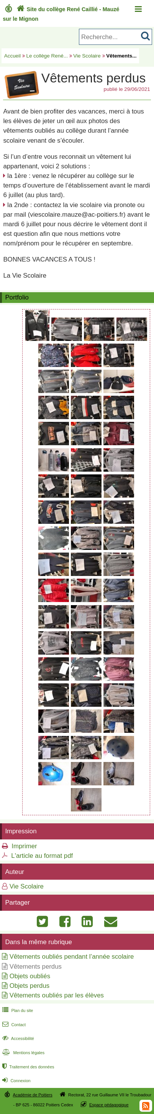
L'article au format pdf (42, 855)
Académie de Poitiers (32, 1095)
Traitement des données (27, 1067)
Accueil (12, 56)
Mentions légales (22, 1052)
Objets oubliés (30, 976)
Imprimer (24, 846)
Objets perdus (29, 985)
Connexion (15, 1080)
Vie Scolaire (86, 56)
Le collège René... (47, 56)
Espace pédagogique (109, 1104)
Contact (13, 1024)
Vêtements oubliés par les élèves (57, 995)
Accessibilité (17, 1038)
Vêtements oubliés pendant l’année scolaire (72, 956)
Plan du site (17, 1010)
